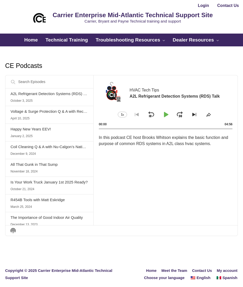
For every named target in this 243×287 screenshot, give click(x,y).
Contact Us (201, 266)
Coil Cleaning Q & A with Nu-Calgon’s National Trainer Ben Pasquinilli (70, 142)
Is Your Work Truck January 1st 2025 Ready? (49, 177)
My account (227, 266)
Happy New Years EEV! (31, 124)
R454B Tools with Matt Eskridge (38, 195)
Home (149, 266)
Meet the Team (173, 266)
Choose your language (164, 273)
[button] (121, 29)
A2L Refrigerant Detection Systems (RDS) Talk (50, 89)
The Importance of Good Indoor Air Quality (47, 213)
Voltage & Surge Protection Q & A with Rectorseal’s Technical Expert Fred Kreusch (81, 107)
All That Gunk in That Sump (34, 160)
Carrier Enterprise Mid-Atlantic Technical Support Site (130, 13)
